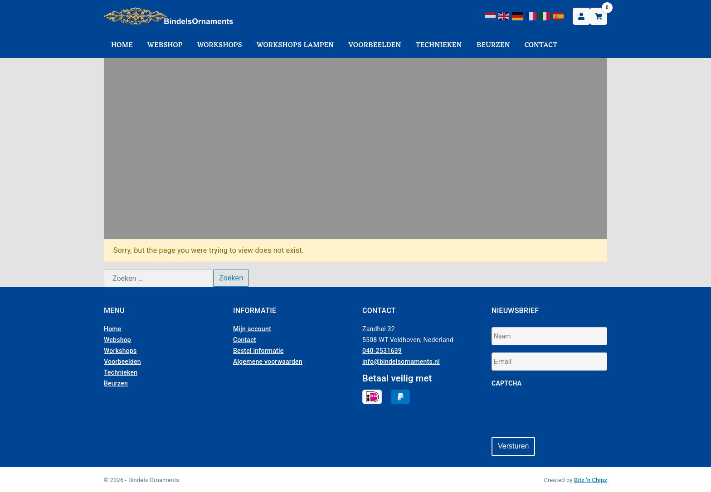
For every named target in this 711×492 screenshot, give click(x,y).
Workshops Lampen (295, 45)
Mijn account (252, 329)
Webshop (165, 45)
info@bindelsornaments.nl (401, 361)
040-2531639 (382, 350)
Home (122, 45)
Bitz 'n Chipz (590, 479)
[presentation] (560, 412)
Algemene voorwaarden (267, 361)
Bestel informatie (258, 350)
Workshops (219, 45)
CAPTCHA (506, 383)
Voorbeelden (374, 45)
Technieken (439, 45)
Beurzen (493, 45)
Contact (541, 45)
